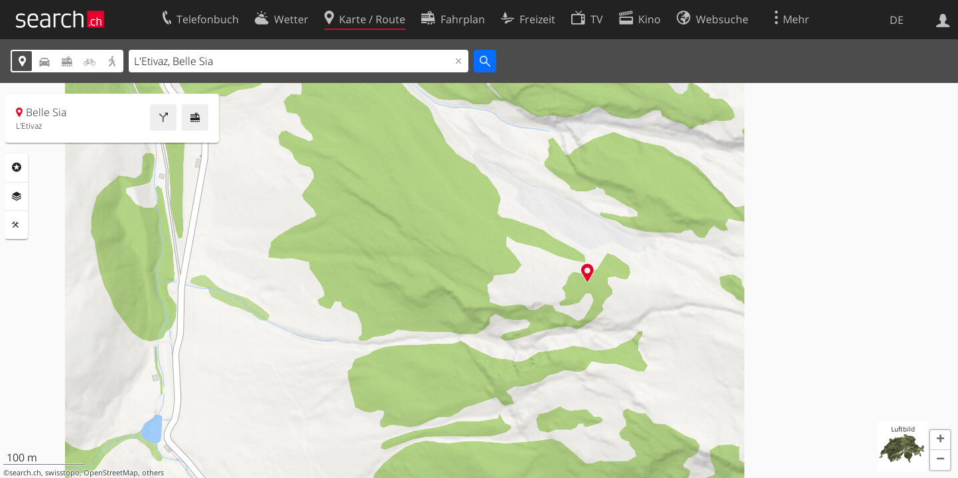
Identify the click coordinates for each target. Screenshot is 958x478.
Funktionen (16, 225)
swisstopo (62, 472)
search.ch (25, 472)
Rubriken (16, 167)
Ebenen (16, 196)
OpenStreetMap (111, 472)
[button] (940, 440)
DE (897, 20)
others (153, 472)
